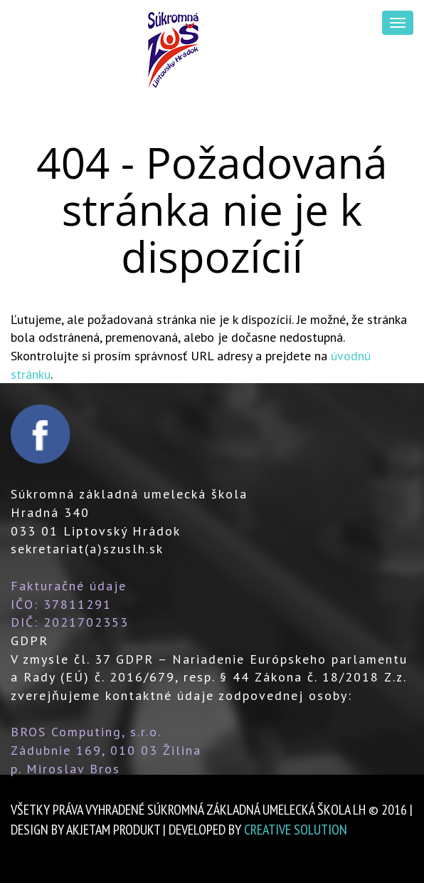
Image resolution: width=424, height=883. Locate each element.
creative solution (295, 829)
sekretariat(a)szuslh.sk (87, 548)
